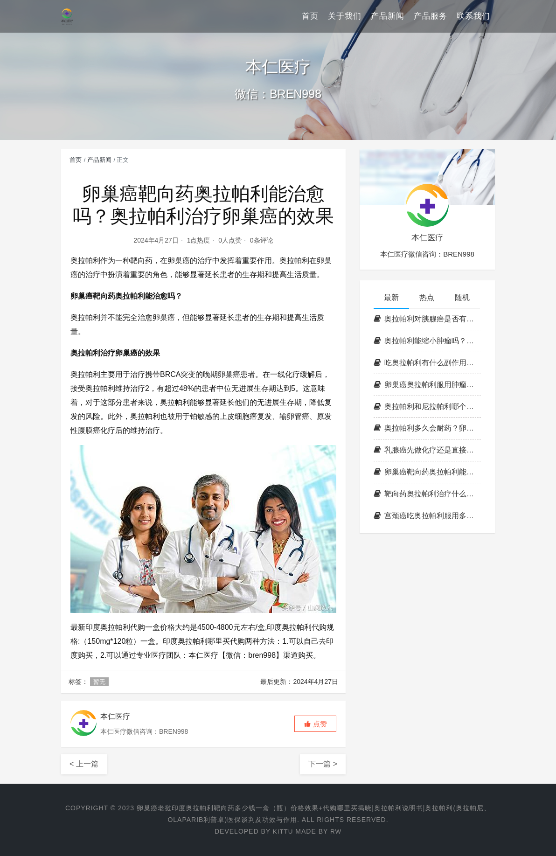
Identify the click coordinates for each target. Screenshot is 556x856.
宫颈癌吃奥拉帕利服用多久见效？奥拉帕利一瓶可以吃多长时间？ (427, 516)
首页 (310, 16)
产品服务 (430, 16)
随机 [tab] (462, 297)
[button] (315, 724)
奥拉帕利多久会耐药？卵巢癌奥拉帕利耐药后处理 (427, 428)
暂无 (99, 681)
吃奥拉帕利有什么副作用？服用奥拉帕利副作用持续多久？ (427, 363)
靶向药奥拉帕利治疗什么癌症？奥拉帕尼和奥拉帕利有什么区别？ (427, 494)
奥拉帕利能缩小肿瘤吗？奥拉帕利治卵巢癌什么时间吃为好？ (427, 341)
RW (336, 831)
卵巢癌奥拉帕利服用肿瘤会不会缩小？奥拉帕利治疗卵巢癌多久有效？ (427, 385)
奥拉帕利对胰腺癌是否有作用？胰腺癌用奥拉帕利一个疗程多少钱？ (427, 319)
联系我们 (473, 16)
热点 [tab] (426, 297)
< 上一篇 (84, 764)
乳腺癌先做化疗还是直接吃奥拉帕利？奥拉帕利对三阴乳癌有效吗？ (427, 450)
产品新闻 (387, 16)
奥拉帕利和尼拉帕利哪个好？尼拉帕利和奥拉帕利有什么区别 (427, 407)
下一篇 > (322, 764)
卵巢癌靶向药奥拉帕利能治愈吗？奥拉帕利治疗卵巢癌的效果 (427, 472)
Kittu (282, 831)
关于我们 (344, 16)
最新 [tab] (391, 297)
